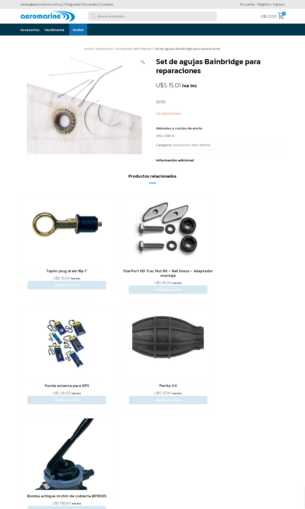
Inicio (89, 48)
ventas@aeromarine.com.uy (41, 4)
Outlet (78, 29)
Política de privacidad (128, 358)
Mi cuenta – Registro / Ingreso (262, 4)
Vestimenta (54, 29)
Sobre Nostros (31, 358)
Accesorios (30, 29)
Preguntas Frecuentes (81, 4)
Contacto (107, 4)
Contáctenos (58, 358)
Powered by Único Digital (258, 441)
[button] (142, 62)
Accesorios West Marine (134, 48)
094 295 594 (265, 390)
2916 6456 (228, 390)
